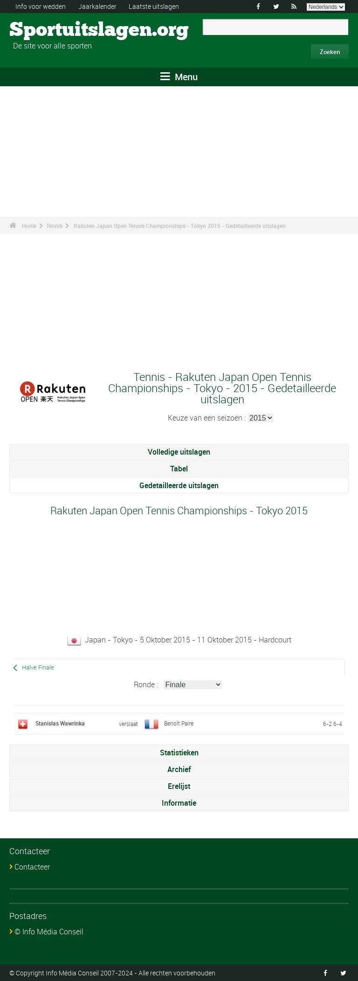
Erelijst (179, 786)
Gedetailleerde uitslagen (179, 485)
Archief (179, 769)
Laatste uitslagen (154, 6)
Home (29, 225)
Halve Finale (38, 667)
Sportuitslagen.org (44, 30)
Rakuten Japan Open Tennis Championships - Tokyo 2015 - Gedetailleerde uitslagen (180, 225)
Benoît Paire (178, 723)
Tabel (179, 468)
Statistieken (179, 752)
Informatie (179, 803)
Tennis (54, 225)
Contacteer (32, 867)
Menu (179, 76)
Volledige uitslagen (179, 452)
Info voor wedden (40, 6)
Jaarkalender (97, 6)
